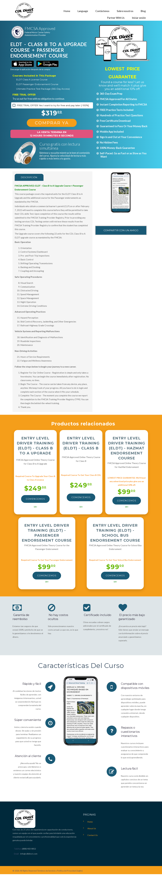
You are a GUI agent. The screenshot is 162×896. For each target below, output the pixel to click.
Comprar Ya (52, 122)
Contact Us (92, 834)
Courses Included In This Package (34, 75)
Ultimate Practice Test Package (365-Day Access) (43, 88)
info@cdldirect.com (28, 853)
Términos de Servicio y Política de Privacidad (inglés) (60, 870)
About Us (91, 828)
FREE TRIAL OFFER (24, 94)
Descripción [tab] (29, 177)
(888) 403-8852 (29, 848)
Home (90, 821)
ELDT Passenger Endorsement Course (37, 84)
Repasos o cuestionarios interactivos (130, 731)
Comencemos (35, 499)
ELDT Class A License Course (31, 79)
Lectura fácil (129, 768)
